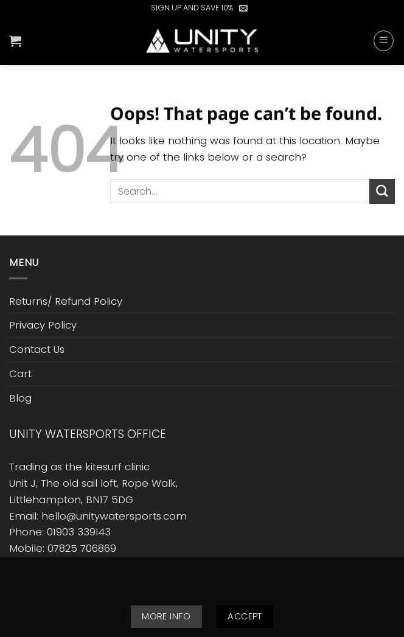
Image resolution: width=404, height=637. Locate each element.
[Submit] (382, 191)
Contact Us (36, 349)
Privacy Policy (43, 325)
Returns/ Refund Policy (65, 301)
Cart (20, 373)
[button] (243, 8)
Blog (20, 398)
